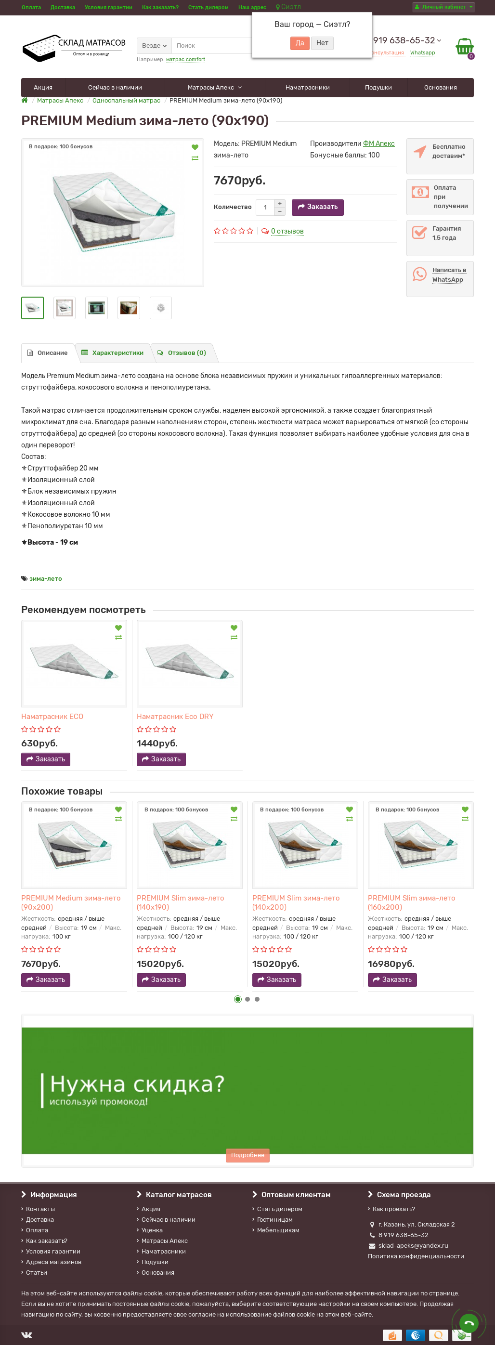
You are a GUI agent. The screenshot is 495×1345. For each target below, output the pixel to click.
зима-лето (45, 578)
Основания (440, 87)
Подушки (378, 87)
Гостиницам (272, 1219)
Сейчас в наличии (115, 87)
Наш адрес (252, 7)
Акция (43, 87)
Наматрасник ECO (52, 716)
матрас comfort (185, 59)
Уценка (150, 1230)
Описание (47, 352)
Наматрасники (308, 87)
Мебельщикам (276, 1230)
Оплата (31, 7)
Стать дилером (208, 7)
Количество (233, 206)
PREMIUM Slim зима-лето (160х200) (412, 902)
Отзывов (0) (181, 352)
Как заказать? (160, 7)
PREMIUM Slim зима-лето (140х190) (180, 902)
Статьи (34, 1272)
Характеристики (112, 352)
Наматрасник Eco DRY (175, 716)
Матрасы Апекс (211, 87)
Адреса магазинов (51, 1262)
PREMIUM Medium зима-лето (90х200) (71, 902)
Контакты (38, 1209)
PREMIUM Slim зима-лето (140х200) (296, 902)
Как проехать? (391, 1209)
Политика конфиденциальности (416, 1256)
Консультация (386, 53)
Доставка (63, 7)
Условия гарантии (108, 7)
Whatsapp (422, 53)
